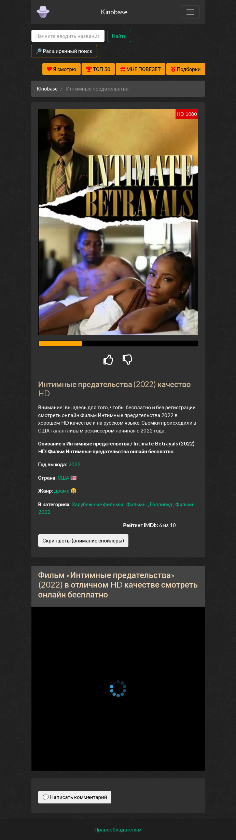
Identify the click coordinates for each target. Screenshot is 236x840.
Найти (119, 36)
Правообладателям (118, 829)
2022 (74, 464)
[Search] (68, 36)
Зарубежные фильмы (98, 504)
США (64, 477)
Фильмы (137, 504)
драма (62, 490)
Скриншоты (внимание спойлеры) (83, 540)
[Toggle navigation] (190, 11)
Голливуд (161, 504)
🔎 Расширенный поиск (64, 51)
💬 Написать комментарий (75, 797)
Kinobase (114, 12)
